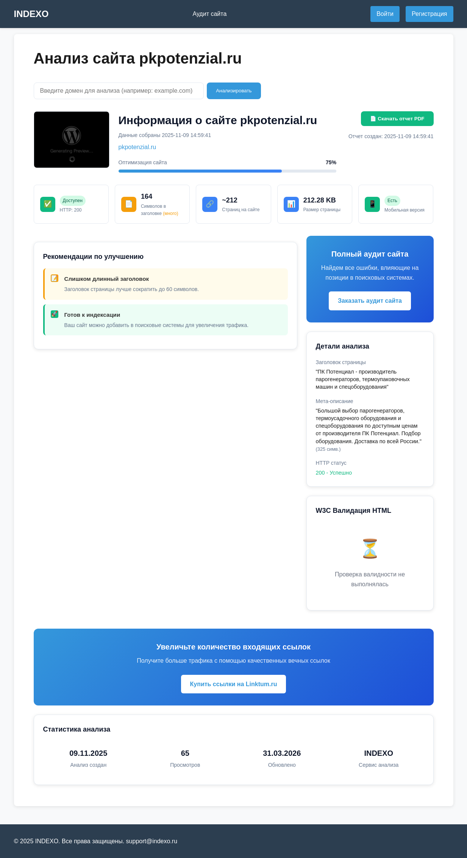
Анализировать (233, 90)
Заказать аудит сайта (370, 300)
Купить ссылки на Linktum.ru (233, 684)
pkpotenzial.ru (137, 147)
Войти (385, 14)
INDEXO (31, 14)
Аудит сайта (209, 14)
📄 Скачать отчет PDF (397, 118)
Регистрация (429, 14)
